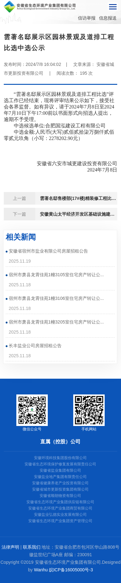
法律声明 (10, 547)
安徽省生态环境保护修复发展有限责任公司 (60, 464)
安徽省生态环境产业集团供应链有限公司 (60, 502)
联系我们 (32, 547)
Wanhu (41, 569)
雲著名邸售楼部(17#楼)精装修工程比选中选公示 (79, 198)
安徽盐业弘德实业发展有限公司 (60, 514)
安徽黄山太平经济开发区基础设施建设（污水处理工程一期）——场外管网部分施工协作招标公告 (79, 214)
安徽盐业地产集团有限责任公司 (60, 477)
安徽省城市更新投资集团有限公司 (60, 489)
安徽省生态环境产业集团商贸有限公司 (60, 508)
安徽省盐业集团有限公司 (60, 470)
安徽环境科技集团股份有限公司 (60, 458)
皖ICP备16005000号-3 (71, 569)
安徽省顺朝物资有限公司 (60, 495)
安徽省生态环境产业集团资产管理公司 (60, 521)
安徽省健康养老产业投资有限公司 (60, 483)
